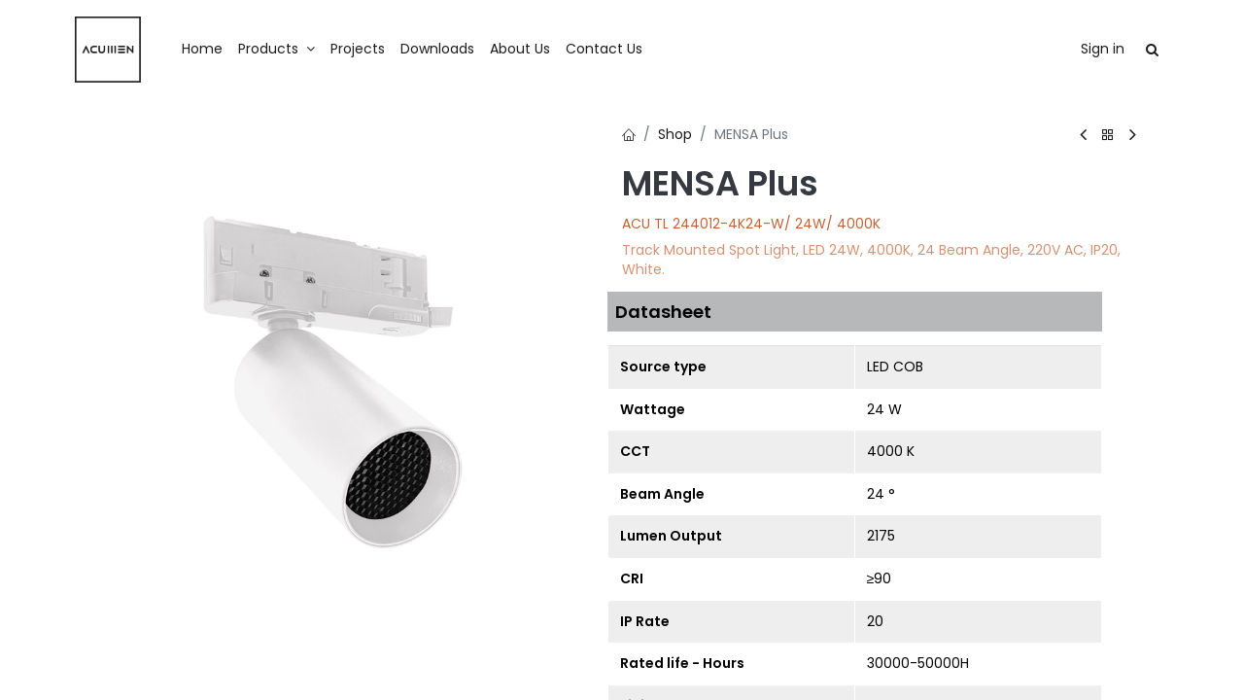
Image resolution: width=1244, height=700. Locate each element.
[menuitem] (202, 49)
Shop (675, 134)
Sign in (1102, 48)
